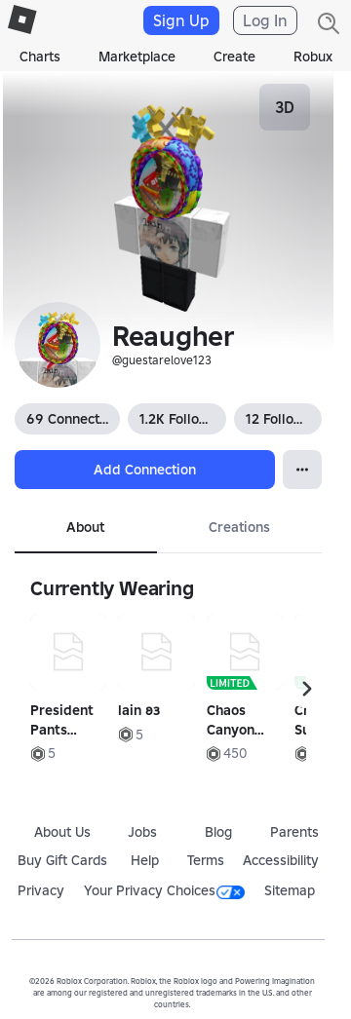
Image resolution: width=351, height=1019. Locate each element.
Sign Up (181, 20)
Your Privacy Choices (164, 890)
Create (234, 56)
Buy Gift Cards (62, 860)
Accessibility (281, 860)
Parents (294, 832)
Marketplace (137, 56)
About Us (62, 832)
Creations (239, 527)
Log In (265, 20)
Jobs (142, 832)
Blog (218, 832)
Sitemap (289, 890)
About (85, 527)
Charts (40, 56)
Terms (205, 860)
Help (145, 860)
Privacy (41, 890)
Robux (312, 56)
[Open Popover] (302, 469)
